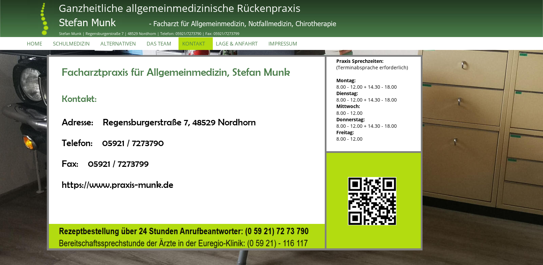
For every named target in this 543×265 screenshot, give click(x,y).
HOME (34, 43)
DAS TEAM (159, 43)
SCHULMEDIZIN (71, 43)
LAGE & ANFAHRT (237, 43)
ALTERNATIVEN (118, 43)
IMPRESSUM (282, 43)
